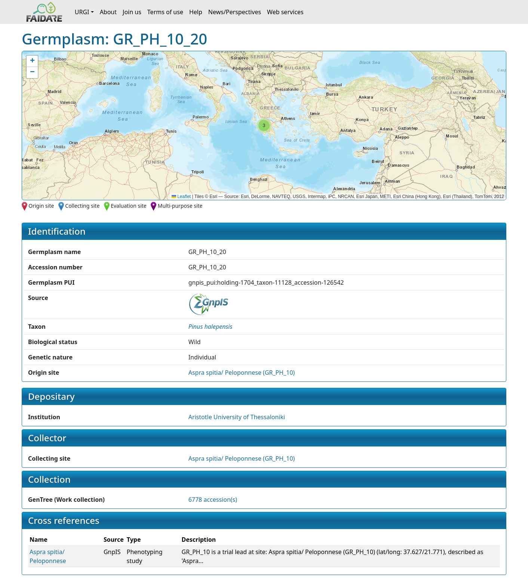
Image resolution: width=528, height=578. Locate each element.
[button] (264, 125)
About (108, 12)
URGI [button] (82, 12)
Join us (132, 12)
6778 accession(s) (212, 499)
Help (195, 12)
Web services (285, 12)
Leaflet (181, 196)
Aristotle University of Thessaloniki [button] (236, 417)
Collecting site (82, 205)
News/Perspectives (234, 12)
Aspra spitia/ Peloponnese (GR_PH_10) (241, 372)
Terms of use (165, 12)
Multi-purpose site (180, 205)
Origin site (41, 205)
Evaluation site (129, 205)
